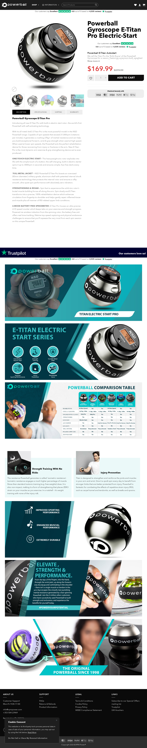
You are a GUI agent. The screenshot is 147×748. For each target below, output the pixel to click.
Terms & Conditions (84, 701)
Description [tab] (21, 112)
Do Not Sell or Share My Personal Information (27, 738)
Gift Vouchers (117, 710)
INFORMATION (52, 5)
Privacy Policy (81, 707)
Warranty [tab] (74, 112)
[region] (32, 730)
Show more (93, 61)
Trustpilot (116, 707)
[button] (140, 5)
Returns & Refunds (47, 704)
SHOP (35, 5)
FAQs (41, 701)
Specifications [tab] (40, 112)
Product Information (48, 707)
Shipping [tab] (58, 112)
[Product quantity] (101, 78)
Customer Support (11, 701)
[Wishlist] (135, 5)
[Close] (56, 720)
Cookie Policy (81, 704)
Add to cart (126, 77)
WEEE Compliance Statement (88, 710)
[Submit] (96, 5)
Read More (32, 732)
